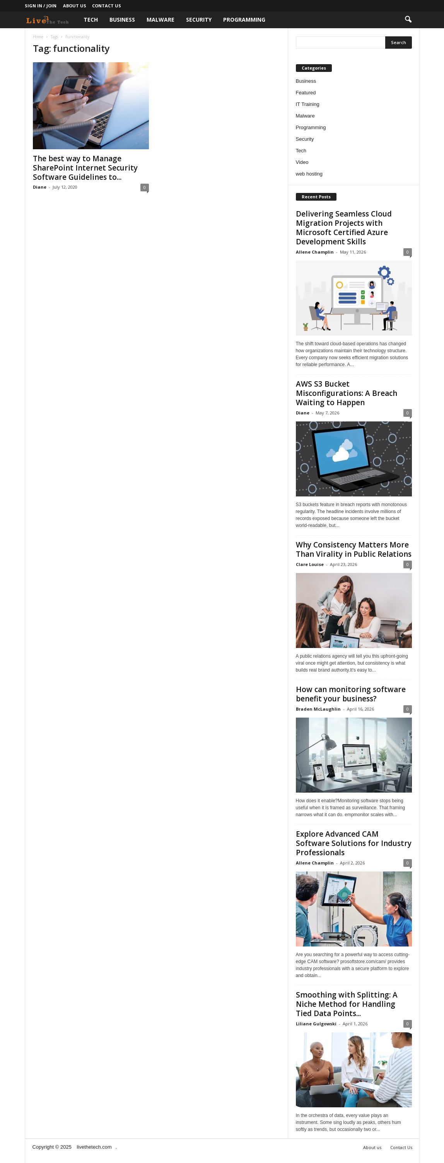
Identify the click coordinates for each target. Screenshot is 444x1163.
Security (199, 19)
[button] (408, 19)
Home (38, 36)
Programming (244, 19)
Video (302, 162)
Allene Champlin (315, 252)
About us (74, 6)
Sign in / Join (40, 6)
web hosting (309, 174)
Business (122, 19)
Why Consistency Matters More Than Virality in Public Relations (354, 549)
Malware (160, 19)
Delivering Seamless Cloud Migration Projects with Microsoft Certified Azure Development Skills (344, 228)
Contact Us (106, 6)
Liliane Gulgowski (316, 1024)
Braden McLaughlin (318, 709)
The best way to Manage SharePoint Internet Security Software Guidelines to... (85, 167)
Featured (306, 92)
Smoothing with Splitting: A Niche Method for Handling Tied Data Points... (347, 1004)
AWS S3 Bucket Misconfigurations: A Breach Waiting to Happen (346, 393)
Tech (91, 19)
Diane (39, 187)
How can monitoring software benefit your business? (351, 694)
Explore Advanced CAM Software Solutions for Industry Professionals (354, 843)
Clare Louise (310, 564)
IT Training (307, 104)
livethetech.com (94, 1147)
